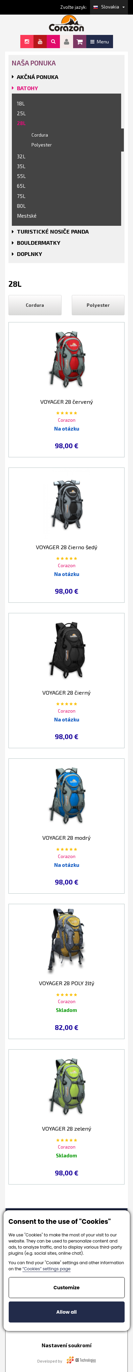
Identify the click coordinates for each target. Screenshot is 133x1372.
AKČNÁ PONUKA (37, 77)
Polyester (41, 144)
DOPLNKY (29, 254)
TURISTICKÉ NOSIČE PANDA (53, 231)
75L (21, 196)
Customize (66, 1287)
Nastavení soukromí (66, 1345)
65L (21, 186)
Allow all (66, 1312)
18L (21, 103)
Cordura (39, 135)
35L (21, 166)
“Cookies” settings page (46, 1269)
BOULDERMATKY (38, 242)
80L (21, 206)
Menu (99, 41)
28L (21, 123)
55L (21, 176)
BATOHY (27, 88)
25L (21, 113)
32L (21, 156)
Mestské (27, 216)
